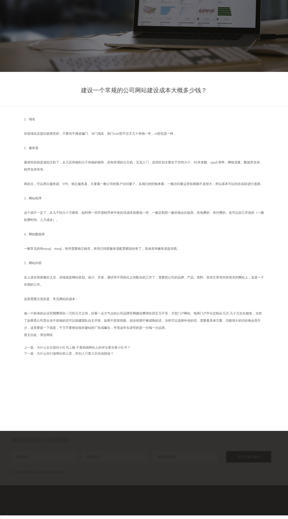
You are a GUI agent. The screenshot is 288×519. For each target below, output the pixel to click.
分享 (244, 11)
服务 (215, 11)
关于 (259, 11)
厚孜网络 (46, 335)
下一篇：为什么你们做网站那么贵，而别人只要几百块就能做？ (69, 353)
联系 (273, 11)
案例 (230, 11)
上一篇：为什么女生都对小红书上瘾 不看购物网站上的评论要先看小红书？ (77, 347)
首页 (201, 11)
